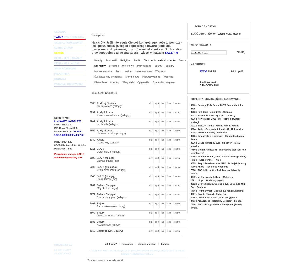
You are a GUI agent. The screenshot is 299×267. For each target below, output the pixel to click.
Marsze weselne (103, 71)
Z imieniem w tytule (164, 82)
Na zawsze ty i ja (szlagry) (111, 133)
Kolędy (98, 60)
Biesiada (114, 65)
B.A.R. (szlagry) (106, 158)
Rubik (137, 60)
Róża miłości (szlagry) (109, 224)
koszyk (176, 103)
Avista (100, 139)
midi (150, 103)
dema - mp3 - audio (66, 63)
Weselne (168, 76)
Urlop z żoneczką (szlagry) (111, 170)
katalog (165, 244)
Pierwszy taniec (151, 76)
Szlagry (170, 65)
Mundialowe (132, 76)
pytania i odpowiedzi (68, 84)
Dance (182, 60)
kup (169, 103)
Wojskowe (128, 65)
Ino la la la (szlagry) (108, 124)
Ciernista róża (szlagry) (110, 106)
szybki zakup (63, 47)
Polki (118, 71)
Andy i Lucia (104, 130)
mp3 (157, 103)
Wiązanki (160, 71)
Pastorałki (111, 60)
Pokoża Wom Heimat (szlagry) (114, 115)
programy (61, 73)
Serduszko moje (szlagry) (111, 206)
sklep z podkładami (68, 42)
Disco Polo (100, 82)
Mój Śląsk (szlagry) (107, 188)
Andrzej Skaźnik (106, 103)
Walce (128, 71)
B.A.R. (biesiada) (107, 167)
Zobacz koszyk (205, 26)
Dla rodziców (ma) (107, 179)
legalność (127, 244)
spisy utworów (65, 68)
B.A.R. (100, 148)
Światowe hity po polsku (108, 76)
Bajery (101, 203)
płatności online (147, 244)
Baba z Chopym (106, 185)
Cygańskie (143, 82)
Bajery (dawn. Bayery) (110, 230)
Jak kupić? (236, 71)
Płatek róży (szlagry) (108, 142)
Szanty (158, 65)
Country (114, 82)
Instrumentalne (143, 71)
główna (60, 31)
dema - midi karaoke (68, 58)
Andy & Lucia (105, 112)
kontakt (60, 79)
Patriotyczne (144, 65)
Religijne (125, 60)
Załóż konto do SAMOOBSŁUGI (209, 84)
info (162, 103)
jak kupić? (111, 244)
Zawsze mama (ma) (108, 160)
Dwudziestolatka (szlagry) (111, 215)
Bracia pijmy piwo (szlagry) (112, 197)
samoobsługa (69, 37)
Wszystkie (128, 82)
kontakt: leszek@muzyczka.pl (137, 254)
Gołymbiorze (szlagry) (109, 151)
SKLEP (208, 71)
